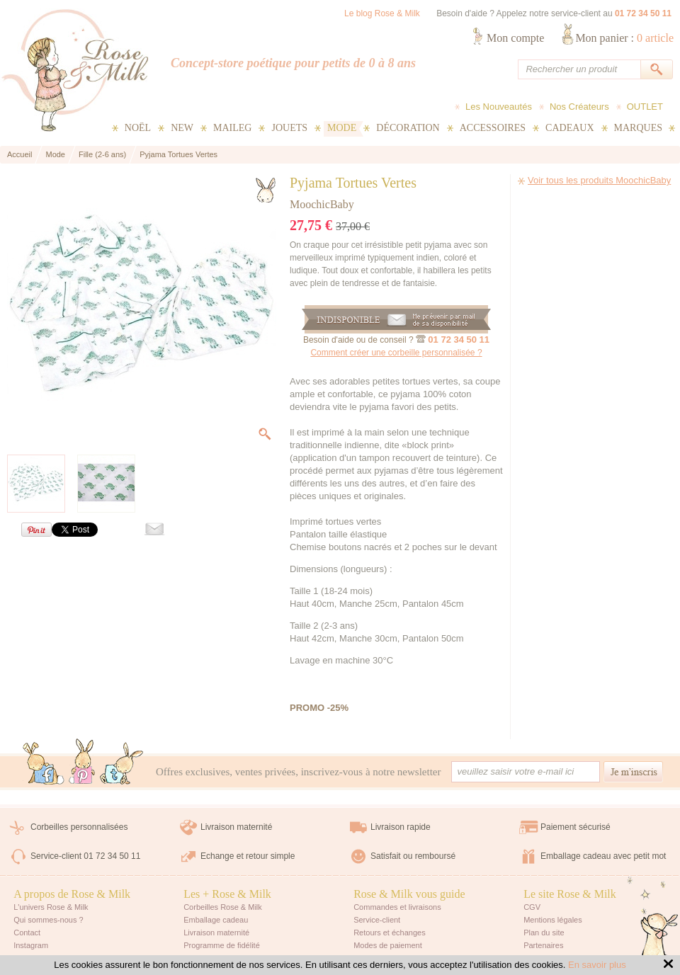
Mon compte (515, 38)
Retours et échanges (389, 932)
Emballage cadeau (215, 920)
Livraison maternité (236, 827)
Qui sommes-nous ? (48, 920)
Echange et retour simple (247, 856)
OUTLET (645, 106)
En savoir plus (597, 964)
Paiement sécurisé (575, 827)
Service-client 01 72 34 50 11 (85, 856)
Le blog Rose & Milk (382, 13)
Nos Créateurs (579, 106)
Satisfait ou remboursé (412, 856)
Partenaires (543, 945)
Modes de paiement (387, 945)
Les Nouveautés (498, 106)
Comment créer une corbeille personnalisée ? (396, 353)
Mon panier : (624, 38)
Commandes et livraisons (397, 907)
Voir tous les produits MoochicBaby (599, 180)
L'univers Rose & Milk (50, 907)
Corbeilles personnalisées (79, 827)
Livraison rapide (400, 827)
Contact (26, 932)
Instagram (30, 945)
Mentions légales (552, 920)
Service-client (376, 920)
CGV (531, 907)
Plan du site (543, 932)
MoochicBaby (322, 204)
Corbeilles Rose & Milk (222, 907)
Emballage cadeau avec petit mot (603, 856)
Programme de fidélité (221, 945)
